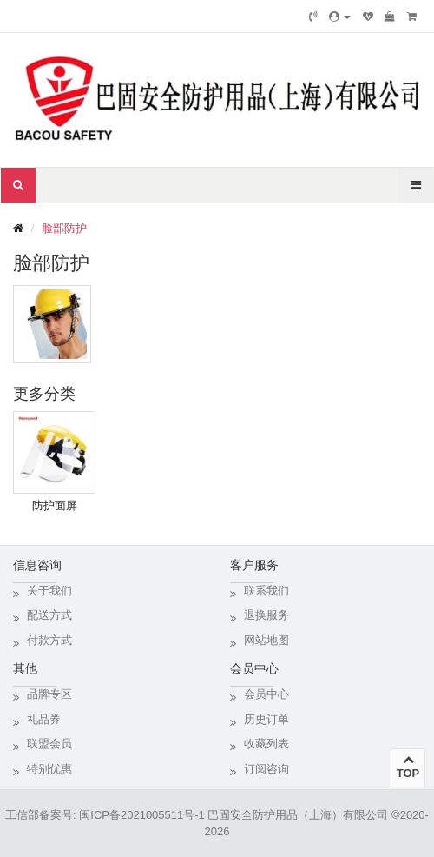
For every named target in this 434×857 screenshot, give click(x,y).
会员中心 (266, 694)
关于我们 (49, 590)
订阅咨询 (266, 768)
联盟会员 (49, 743)
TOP (408, 767)
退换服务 (266, 614)
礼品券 (44, 719)
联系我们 (266, 590)
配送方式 (49, 614)
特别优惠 (49, 768)
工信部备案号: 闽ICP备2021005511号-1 (105, 814)
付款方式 (49, 640)
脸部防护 (64, 228)
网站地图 (266, 640)
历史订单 (266, 719)
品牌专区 (49, 694)
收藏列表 (266, 743)
